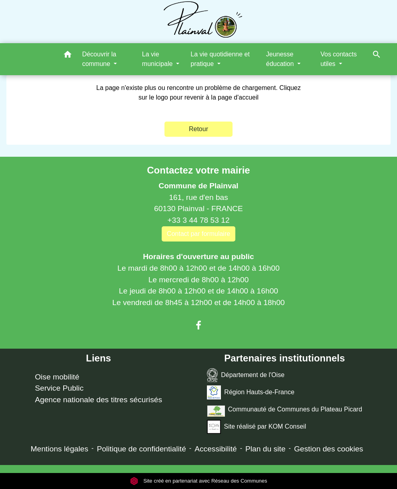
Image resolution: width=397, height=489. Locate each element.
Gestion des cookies (328, 449)
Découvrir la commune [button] (99, 59)
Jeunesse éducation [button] (281, 59)
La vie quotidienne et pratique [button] (220, 59)
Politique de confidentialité (141, 449)
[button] (67, 55)
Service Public (59, 388)
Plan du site (265, 449)
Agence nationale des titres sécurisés (98, 399)
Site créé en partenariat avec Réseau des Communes (198, 481)
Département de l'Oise (246, 375)
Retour (198, 129)
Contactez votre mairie (198, 170)
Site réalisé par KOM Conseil (256, 427)
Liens (98, 358)
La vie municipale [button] (158, 59)
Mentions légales (59, 449)
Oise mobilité (57, 377)
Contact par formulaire (198, 233)
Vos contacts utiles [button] (339, 59)
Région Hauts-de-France (250, 392)
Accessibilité (215, 449)
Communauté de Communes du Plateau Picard (284, 410)
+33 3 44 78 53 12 (198, 220)
